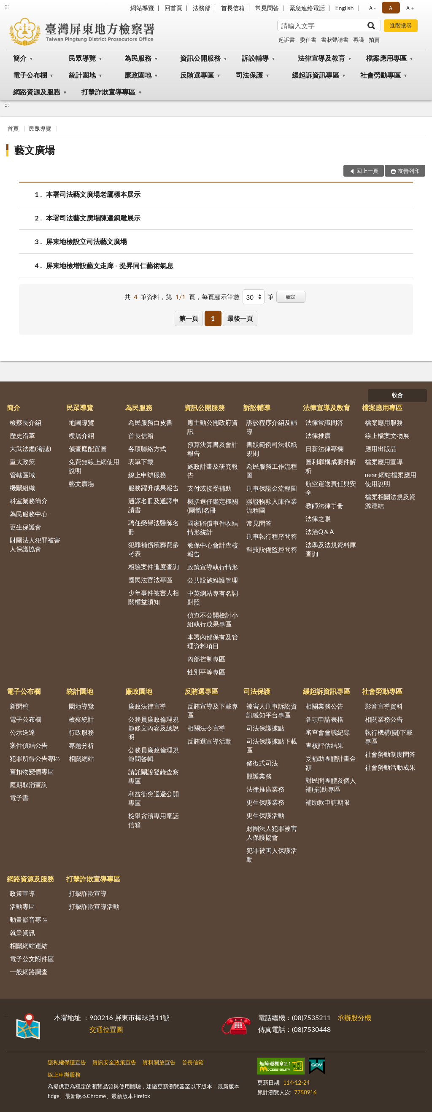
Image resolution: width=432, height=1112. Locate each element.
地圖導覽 (81, 422)
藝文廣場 (34, 150)
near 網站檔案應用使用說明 (391, 479)
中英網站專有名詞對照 (212, 597)
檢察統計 (81, 719)
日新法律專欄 (324, 448)
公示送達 (22, 732)
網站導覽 (142, 7)
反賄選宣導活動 (209, 741)
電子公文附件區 (32, 958)
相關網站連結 (29, 945)
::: (7, 6)
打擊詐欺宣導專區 (108, 92)
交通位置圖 (106, 1029)
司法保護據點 (265, 728)
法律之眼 (318, 518)
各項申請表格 (324, 719)
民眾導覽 (82, 58)
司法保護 (249, 75)
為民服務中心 (29, 514)
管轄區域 (22, 474)
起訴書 (286, 39)
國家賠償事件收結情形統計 (212, 527)
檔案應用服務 (384, 422)
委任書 (308, 39)
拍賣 (374, 39)
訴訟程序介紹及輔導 (271, 427)
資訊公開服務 (200, 58)
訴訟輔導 (255, 58)
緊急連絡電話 (307, 7)
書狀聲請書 (334, 39)
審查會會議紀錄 (327, 732)
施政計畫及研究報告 (212, 470)
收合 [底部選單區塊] (397, 395)
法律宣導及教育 (321, 58)
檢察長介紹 (25, 422)
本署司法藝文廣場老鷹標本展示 (93, 194)
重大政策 (22, 461)
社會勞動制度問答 (390, 754)
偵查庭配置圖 (88, 448)
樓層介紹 (81, 435)
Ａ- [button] (372, 7)
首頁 (13, 128)
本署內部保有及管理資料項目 (212, 641)
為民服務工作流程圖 (271, 470)
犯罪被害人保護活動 (271, 854)
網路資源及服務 (36, 92)
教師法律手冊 (324, 505)
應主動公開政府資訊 (212, 427)
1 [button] (213, 318)
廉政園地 (137, 75)
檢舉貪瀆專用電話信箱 (153, 820)
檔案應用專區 (386, 58)
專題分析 (81, 745)
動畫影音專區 (29, 919)
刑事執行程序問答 (271, 536)
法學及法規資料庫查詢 (330, 549)
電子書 (19, 797)
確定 (290, 296)
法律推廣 (318, 435)
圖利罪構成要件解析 (330, 466)
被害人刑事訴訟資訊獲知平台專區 (271, 710)
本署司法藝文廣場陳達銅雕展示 (93, 218)
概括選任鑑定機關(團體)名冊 (212, 505)
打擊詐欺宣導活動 (94, 906)
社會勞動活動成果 (390, 767)
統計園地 (82, 75)
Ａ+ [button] (409, 7)
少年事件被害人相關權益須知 (153, 597)
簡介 (20, 58)
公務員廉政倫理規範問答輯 (153, 754)
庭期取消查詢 (29, 784)
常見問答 (267, 7)
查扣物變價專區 (32, 771)
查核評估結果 (324, 745)
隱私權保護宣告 (67, 1062)
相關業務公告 (324, 706)
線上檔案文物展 (387, 435)
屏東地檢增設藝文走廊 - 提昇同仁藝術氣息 (109, 265)
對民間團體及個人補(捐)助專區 (330, 784)
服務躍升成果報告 (153, 488)
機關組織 (22, 488)
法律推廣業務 (265, 789)
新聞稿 (19, 706)
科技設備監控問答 (271, 549)
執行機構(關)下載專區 (389, 736)
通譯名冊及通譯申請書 (153, 505)
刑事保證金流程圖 (271, 488)
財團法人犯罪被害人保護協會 (35, 544)
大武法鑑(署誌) (30, 448)
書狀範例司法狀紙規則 (271, 449)
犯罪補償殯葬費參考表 (153, 549)
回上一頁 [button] (367, 170)
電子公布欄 (30, 75)
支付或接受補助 (209, 488)
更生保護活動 (265, 815)
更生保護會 (25, 527)
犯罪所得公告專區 (35, 758)
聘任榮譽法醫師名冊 (153, 527)
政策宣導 (22, 893)
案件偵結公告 (29, 745)
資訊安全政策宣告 (114, 1062)
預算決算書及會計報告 (212, 449)
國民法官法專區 (150, 579)
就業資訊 (22, 932)
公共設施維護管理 (212, 580)
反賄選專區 (197, 75)
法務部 (202, 7)
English (344, 7)
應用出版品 (381, 448)
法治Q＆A (319, 531)
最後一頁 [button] (240, 318)
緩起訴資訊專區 (315, 75)
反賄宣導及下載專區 (212, 710)
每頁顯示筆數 (221, 297)
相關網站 (81, 758)
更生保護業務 (265, 802)
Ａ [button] (391, 7)
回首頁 (173, 7)
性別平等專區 (206, 672)
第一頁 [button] (188, 318)
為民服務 (137, 58)
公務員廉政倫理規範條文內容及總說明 (153, 728)
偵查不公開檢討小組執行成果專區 (212, 619)
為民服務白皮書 (150, 422)
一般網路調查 (29, 971)
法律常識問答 (324, 422)
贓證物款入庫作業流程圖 (271, 505)
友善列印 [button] (409, 170)
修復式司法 (262, 763)
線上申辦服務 (147, 474)
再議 (358, 39)
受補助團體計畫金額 (330, 763)
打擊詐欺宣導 (88, 893)
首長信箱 (233, 7)
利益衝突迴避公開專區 (153, 798)
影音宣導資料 (384, 706)
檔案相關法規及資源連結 (390, 501)
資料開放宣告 (159, 1062)
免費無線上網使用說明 (94, 466)
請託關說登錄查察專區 (153, 776)
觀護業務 (259, 776)
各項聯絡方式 (147, 448)
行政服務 (81, 732)
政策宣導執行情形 (212, 567)
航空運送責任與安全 (330, 488)
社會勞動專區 (380, 75)
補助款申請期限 (327, 802)
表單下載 (141, 461)
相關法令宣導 (206, 728)
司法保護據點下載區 (271, 745)
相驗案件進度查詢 (153, 566)
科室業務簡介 (29, 501)
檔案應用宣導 (384, 461)
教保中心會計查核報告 (212, 549)
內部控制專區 (206, 659)
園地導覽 (81, 706)
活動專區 (22, 906)
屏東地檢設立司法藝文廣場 (86, 241)
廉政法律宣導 (147, 706)
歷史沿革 (22, 435)
